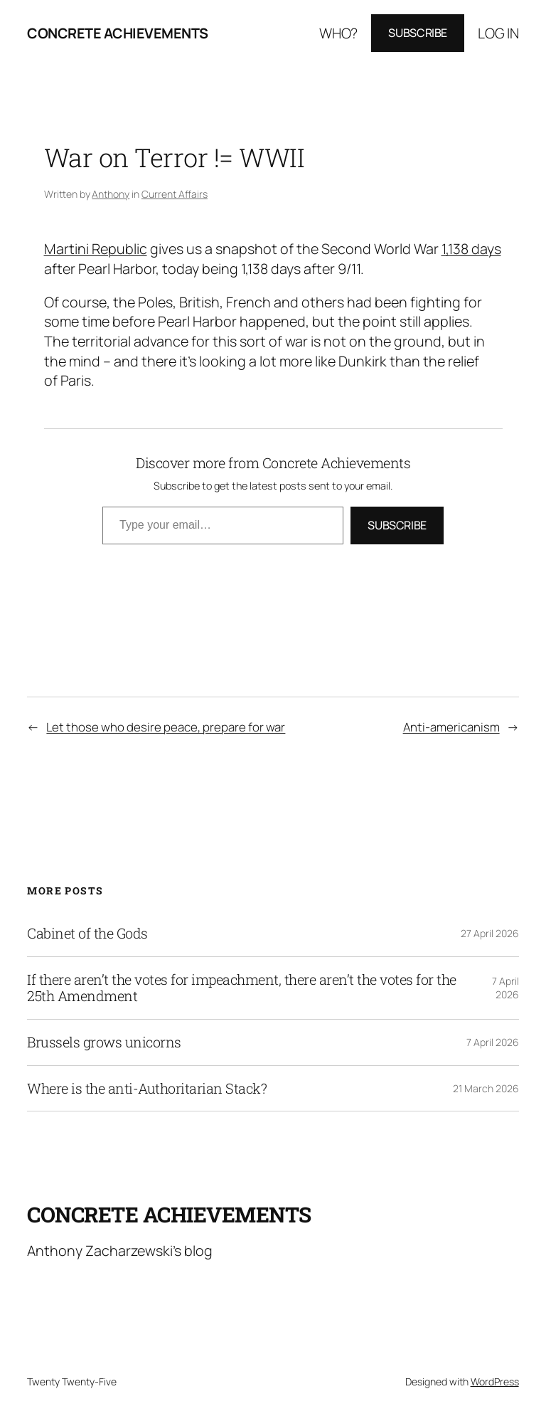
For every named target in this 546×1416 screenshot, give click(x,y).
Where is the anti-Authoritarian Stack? (147, 1088)
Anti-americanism (451, 727)
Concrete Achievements (117, 33)
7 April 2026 (505, 988)
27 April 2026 (490, 933)
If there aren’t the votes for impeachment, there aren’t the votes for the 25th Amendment (241, 988)
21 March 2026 (486, 1088)
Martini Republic (95, 248)
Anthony (110, 194)
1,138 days (471, 248)
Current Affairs (174, 194)
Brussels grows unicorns (104, 1042)
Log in (498, 33)
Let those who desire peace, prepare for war (165, 727)
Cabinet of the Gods (87, 933)
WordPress (495, 1381)
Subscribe (417, 33)
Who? (338, 33)
